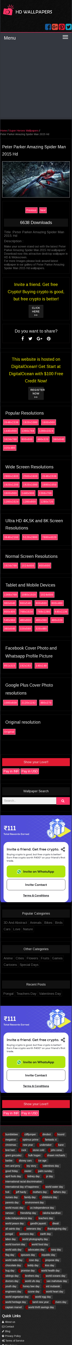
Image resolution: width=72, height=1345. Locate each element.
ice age (42, 1160)
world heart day (54, 1291)
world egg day (43, 1296)
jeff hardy (21, 1192)
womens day (27, 1233)
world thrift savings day (41, 1307)
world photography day (35, 1239)
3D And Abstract (15, 922)
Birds (58, 922)
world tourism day (15, 1244)
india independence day (18, 1218)
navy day (56, 1249)
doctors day (11, 1281)
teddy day (32, 1265)
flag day (9, 1254)
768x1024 (26, 611)
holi (7, 1192)
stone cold (38, 1150)
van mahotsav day (57, 1281)
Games (57, 958)
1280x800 (29, 501)
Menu (10, 38)
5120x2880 (30, 537)
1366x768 (28, 430)
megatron (10, 1139)
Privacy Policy (11, 1336)
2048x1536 (11, 422)
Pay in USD (30, 771)
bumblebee (11, 1134)
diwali (55, 1223)
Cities (20, 958)
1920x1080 (30, 422)
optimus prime (30, 1139)
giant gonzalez (13, 1155)
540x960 (9, 620)
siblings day (11, 1275)
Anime (8, 958)
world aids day (13, 1249)
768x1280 (43, 611)
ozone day (34, 1291)
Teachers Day (26, 993)
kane (61, 1144)
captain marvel (13, 1307)
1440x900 (10, 430)
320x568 (25, 628)
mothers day (40, 1192)
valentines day (51, 1165)
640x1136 (61, 611)
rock (23, 1150)
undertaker (46, 1144)
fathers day (59, 1192)
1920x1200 (11, 484)
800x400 (9, 611)
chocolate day (13, 1265)
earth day (45, 1233)
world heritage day (15, 1302)
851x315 (9, 665)
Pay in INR (11, 771)
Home (3, 130)
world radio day (13, 1260)
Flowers (32, 958)
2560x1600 (30, 476)
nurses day (11, 1197)
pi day (49, 1176)
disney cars (25, 1160)
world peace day (14, 1223)
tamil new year (40, 1302)
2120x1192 (29, 702)
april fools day (13, 1176)
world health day (50, 1270)
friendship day (28, 1213)
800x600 (27, 439)
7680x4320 (49, 537)
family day (30, 1197)
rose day (34, 1260)
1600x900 (48, 422)
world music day (14, 1207)
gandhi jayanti (38, 1223)
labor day (10, 1239)
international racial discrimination (23, 1181)
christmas (10, 1144)
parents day (11, 1202)
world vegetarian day (17, 1296)
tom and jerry (12, 1165)
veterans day (34, 1228)
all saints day (12, 1228)
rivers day (60, 1302)
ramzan (9, 1213)
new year (28, 1144)
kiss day (49, 1265)
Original (9, 731)
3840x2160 (11, 537)
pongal (9, 1233)
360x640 (58, 439)
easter (27, 1171)
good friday (11, 1171)
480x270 (46, 702)
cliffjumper (30, 1134)
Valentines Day (50, 993)
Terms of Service (13, 1340)
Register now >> (37, 393)
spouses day (28, 1254)
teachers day (46, 1218)
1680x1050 (49, 484)
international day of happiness (22, 1186)
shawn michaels (56, 1155)
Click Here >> (36, 311)
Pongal (8, 993)
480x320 (42, 439)
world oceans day (55, 1275)
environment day (34, 1202)
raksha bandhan (52, 1213)
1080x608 (10, 702)
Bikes (48, 922)
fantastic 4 (51, 1139)
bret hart (10, 1150)
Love (16, 929)
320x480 (9, 447)
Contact (8, 1326)
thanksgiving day (57, 1228)
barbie (8, 1160)
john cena (56, 1150)
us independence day (42, 1207)
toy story (31, 1165)
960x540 (25, 603)
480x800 (25, 620)
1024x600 (28, 565)
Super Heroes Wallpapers (24, 130)
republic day (48, 1254)
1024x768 (10, 439)
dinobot (47, 1134)
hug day (9, 1270)
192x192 (25, 665)
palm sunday (45, 1171)
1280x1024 (46, 430)
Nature (28, 929)
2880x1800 (11, 476)
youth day (10, 1286)
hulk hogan (34, 1155)
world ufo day (32, 1281)
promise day (28, 1270)
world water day (54, 1186)
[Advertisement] (36, 81)
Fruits (45, 958)
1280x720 (47, 501)
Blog (6, 1331)
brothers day (32, 1275)
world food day (40, 1244)
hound (60, 1134)
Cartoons (10, 965)
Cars (7, 929)
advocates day (36, 1249)
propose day (52, 1260)
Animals (35, 922)
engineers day (13, 1291)
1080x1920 (29, 594)
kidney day (33, 1176)
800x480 (57, 603)
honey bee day (31, 1286)
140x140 (41, 665)
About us (8, 1321)
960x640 (9, 603)
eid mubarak (53, 1286)
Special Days (29, 965)
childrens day (49, 1197)
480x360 (41, 620)
